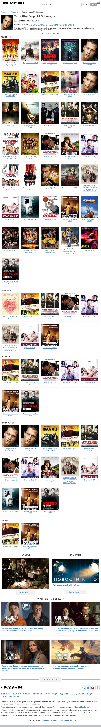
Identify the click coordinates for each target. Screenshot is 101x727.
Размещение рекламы (68, 720)
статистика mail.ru (10, 696)
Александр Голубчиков (52, 707)
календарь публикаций (82, 694)
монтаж (71, 25)
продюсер (63, 25)
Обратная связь (51, 720)
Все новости (75, 592)
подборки (63, 694)
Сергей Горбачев (82, 707)
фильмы (27, 694)
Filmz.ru (17, 704)
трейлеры (6, 694)
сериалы (37, 694)
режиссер (44, 25)
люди (54, 694)
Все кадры (25, 593)
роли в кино (34, 25)
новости (17, 694)
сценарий (54, 25)
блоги (47, 694)
